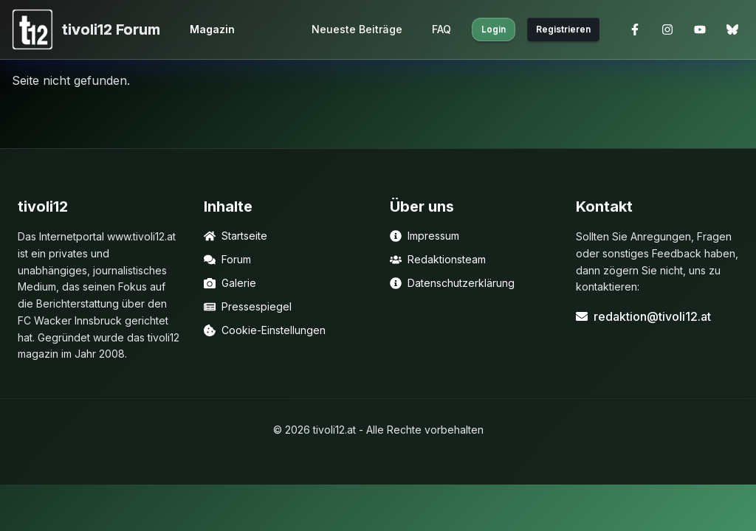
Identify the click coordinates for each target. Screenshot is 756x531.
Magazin (212, 29)
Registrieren (563, 29)
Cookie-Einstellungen (265, 330)
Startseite (235, 235)
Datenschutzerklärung (452, 283)
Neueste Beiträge (357, 29)
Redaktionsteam (438, 259)
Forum (227, 259)
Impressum (424, 235)
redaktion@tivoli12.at (643, 316)
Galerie (230, 283)
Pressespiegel (248, 306)
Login (493, 29)
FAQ (441, 29)
